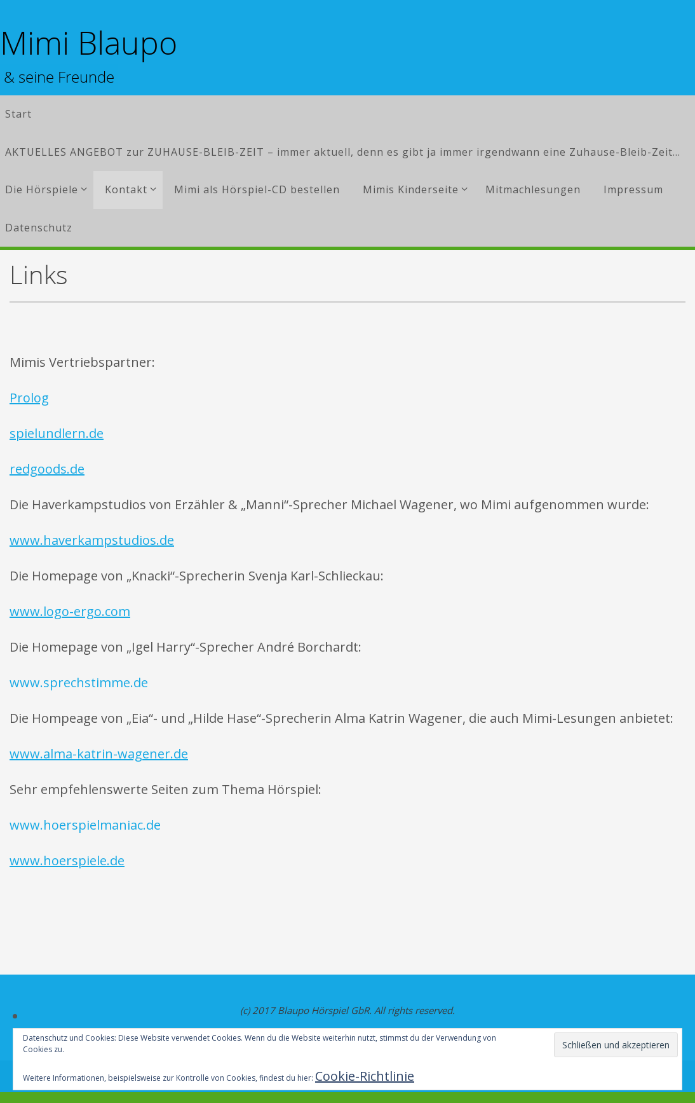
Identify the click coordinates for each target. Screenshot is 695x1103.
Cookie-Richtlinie (364, 1076)
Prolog (29, 397)
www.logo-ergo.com (70, 611)
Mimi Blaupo (88, 43)
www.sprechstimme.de (79, 682)
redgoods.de (47, 468)
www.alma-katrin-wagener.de (99, 753)
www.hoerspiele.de (67, 860)
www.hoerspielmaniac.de (85, 824)
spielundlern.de (57, 433)
